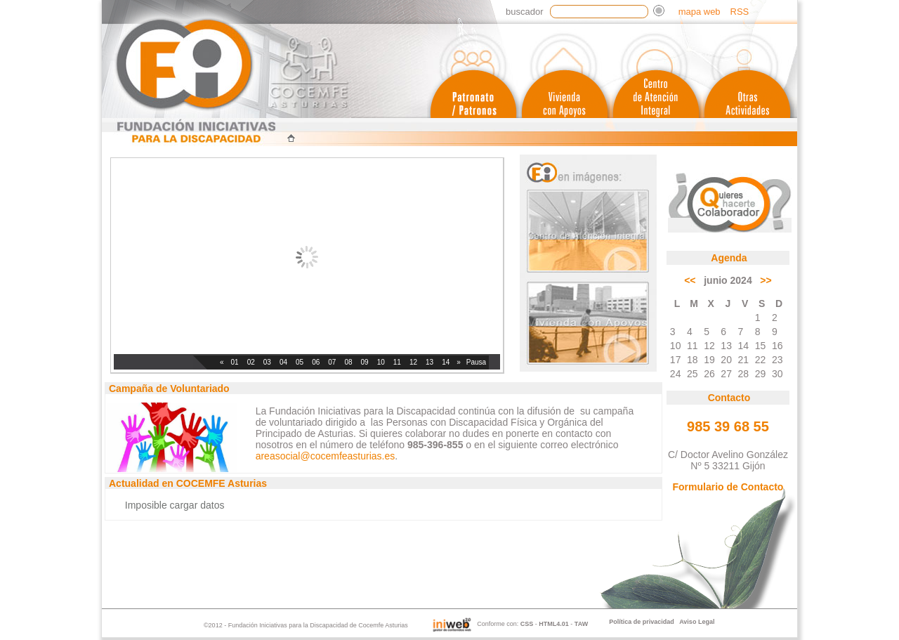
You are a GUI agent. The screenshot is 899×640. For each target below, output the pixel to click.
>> (765, 280)
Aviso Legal (696, 621)
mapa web (699, 11)
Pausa (476, 362)
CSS (527, 624)
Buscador (524, 11)
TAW (581, 624)
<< (689, 280)
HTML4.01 (554, 624)
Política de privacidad (641, 621)
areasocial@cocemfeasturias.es (325, 456)
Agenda (729, 257)
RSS (739, 11)
